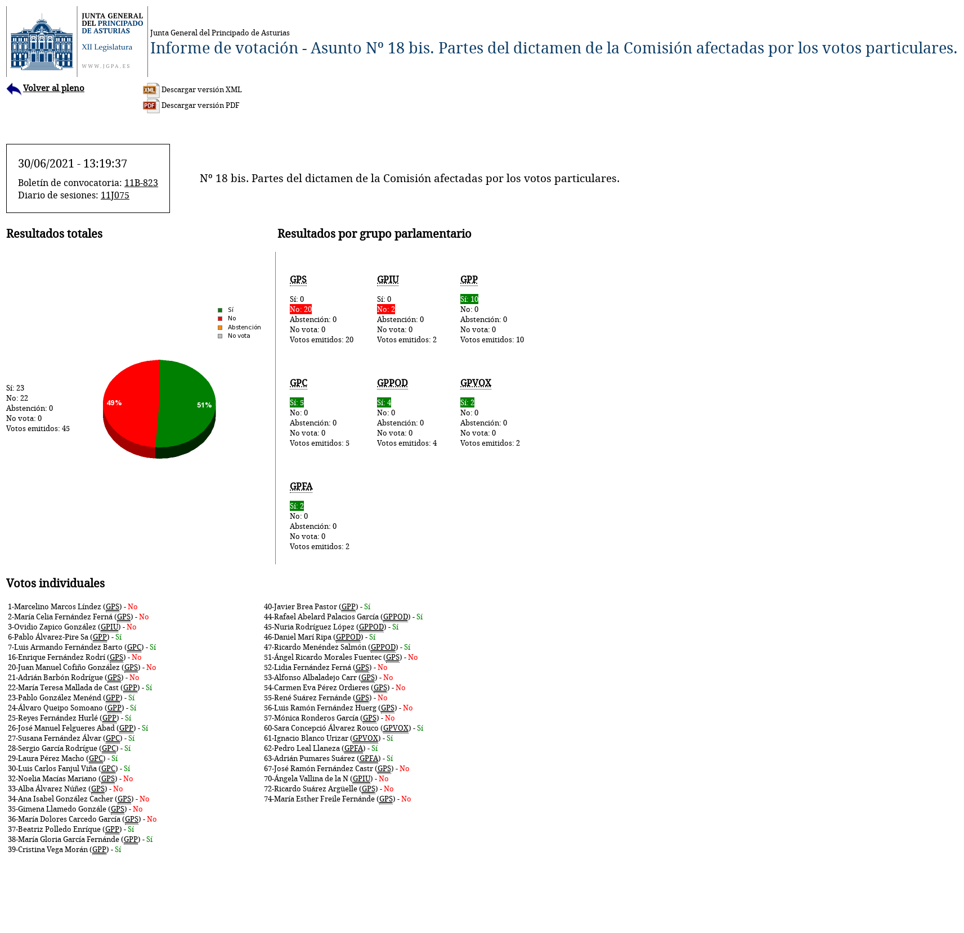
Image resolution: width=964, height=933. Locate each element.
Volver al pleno (45, 88)
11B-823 (141, 182)
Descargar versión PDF (191, 105)
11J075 (115, 195)
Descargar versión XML (192, 89)
